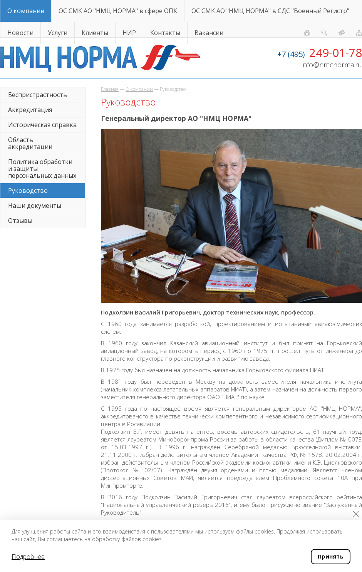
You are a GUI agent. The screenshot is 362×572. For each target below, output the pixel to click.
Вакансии (208, 32)
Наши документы (34, 205)
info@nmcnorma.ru (332, 64)
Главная (110, 89)
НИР (129, 32)
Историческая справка (42, 124)
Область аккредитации (30, 143)
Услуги (57, 32)
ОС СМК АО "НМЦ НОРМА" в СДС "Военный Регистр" (270, 11)
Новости (20, 32)
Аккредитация (30, 109)
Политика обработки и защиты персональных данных (42, 168)
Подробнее (28, 556)
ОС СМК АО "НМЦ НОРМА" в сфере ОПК (118, 11)
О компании (25, 11)
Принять (331, 556)
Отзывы (20, 220)
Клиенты (95, 32)
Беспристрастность (37, 94)
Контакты (165, 32)
